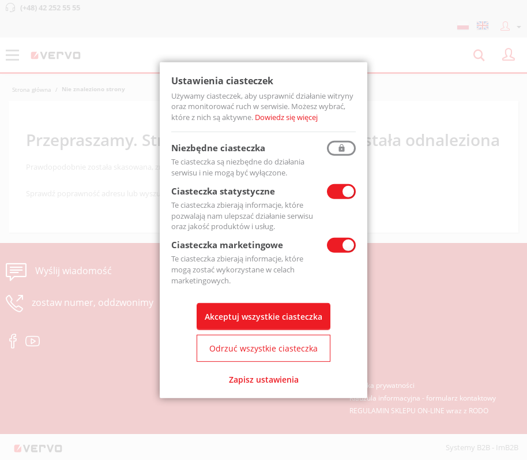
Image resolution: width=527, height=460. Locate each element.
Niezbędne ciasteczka (218, 148)
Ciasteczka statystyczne (223, 191)
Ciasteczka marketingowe (227, 244)
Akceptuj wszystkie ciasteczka (263, 316)
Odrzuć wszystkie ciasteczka (263, 348)
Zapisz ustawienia (264, 379)
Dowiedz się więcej (286, 117)
